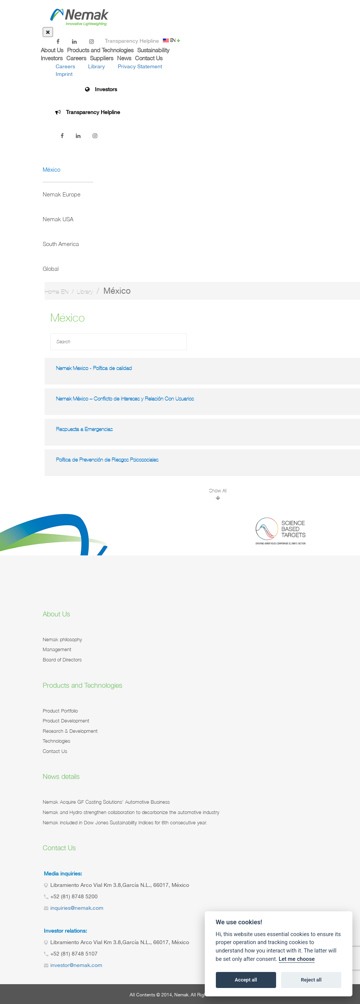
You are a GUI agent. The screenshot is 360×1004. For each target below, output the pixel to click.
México (51, 169)
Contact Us (148, 58)
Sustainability (153, 50)
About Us (52, 50)
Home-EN (56, 291)
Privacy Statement (140, 66)
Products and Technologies (100, 50)
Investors (52, 58)
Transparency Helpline (132, 41)
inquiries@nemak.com (76, 908)
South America (61, 243)
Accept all (246, 980)
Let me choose (297, 959)
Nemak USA (58, 219)
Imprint (64, 74)
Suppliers (101, 58)
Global (51, 268)
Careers (76, 58)
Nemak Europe (61, 194)
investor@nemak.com (76, 965)
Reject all (311, 980)
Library (96, 66)
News (124, 58)
